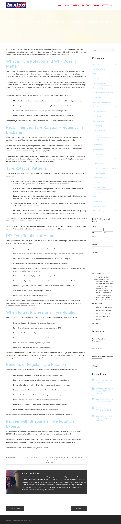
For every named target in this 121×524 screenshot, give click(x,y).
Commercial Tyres (99, 88)
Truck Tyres (97, 182)
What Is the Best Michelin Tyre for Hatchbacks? (105, 400)
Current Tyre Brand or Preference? (100, 340)
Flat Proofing (97, 126)
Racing (98, 319)
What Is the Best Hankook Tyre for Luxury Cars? (105, 409)
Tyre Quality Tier (98, 273)
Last (105, 232)
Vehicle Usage (97, 303)
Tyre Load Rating (98, 331)
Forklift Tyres (97, 140)
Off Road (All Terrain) (103, 313)
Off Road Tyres (98, 163)
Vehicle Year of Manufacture (102, 356)
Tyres (94, 196)
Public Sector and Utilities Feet (103, 168)
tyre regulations (98, 192)
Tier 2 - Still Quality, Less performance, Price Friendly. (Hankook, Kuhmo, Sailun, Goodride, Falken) (105, 289)
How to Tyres (55, 460)
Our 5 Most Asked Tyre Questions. (104, 381)
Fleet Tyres (96, 135)
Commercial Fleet (99, 83)
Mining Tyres (97, 154)
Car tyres (52, 457)
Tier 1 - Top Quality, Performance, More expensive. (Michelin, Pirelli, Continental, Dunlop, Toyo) (105, 280)
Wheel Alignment (99, 206)
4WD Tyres (96, 64)
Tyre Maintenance (99, 187)
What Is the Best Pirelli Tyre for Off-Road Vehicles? (104, 418)
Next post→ (79, 508)
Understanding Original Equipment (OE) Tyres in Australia (104, 391)
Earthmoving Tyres (99, 111)
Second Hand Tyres (99, 178)
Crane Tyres (97, 97)
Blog (94, 74)
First (93, 232)
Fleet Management (99, 130)
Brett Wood (12, 457)
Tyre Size (95, 323)
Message (95, 252)
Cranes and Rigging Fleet (101, 102)
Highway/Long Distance (103, 310)
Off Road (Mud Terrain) (103, 316)
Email (94, 237)
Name (95, 226)
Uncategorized (98, 201)
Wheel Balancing (98, 211)
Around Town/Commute (104, 307)
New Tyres (96, 159)
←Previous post (15, 508)
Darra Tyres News (99, 107)
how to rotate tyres (76, 457)
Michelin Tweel (98, 149)
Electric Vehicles (98, 121)
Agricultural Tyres (99, 69)
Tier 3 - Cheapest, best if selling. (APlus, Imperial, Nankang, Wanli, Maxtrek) (104, 298)
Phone (95, 244)
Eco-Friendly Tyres (99, 116)
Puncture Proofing (99, 173)
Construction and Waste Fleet (103, 93)
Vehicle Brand (97, 349)
